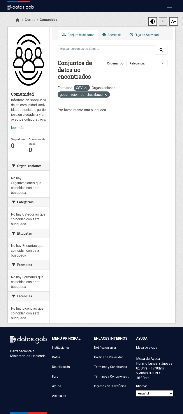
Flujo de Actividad (143, 34)
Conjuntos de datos (77, 34)
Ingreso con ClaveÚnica (110, 386)
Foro (55, 376)
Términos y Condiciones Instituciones (112, 376)
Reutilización (61, 367)
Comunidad (48, 20)
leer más (17, 128)
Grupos (30, 20)
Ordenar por (116, 63)
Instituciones (61, 347)
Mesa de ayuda (146, 347)
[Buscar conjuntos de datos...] (106, 48)
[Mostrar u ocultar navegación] (170, 6)
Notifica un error (105, 347)
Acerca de (111, 34)
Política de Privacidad (108, 357)
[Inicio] (17, 20)
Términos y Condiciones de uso (112, 367)
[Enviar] (161, 49)
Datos (56, 357)
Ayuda (56, 386)
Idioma (141, 386)
